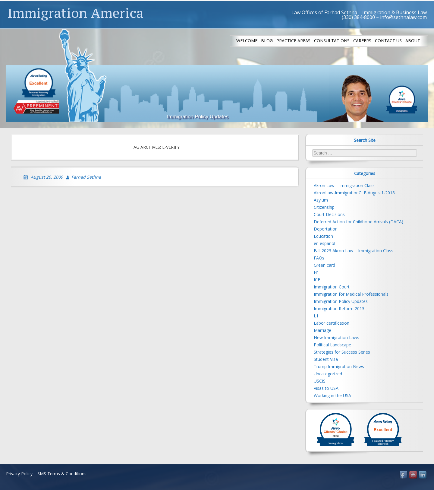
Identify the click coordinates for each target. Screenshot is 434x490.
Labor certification (331, 323)
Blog (267, 40)
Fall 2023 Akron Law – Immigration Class (353, 250)
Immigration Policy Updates (341, 301)
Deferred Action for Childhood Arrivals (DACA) (358, 221)
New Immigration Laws (336, 337)
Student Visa (326, 359)
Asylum (321, 200)
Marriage (322, 330)
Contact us (388, 40)
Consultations (332, 40)
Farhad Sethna (86, 177)
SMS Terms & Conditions (61, 473)
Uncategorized (328, 374)
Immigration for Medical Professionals (351, 294)
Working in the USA (332, 395)
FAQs (319, 258)
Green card (324, 265)
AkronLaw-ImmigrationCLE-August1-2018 (354, 193)
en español (324, 243)
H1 (316, 272)
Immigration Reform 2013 (339, 308)
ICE (317, 279)
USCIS (320, 381)
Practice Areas (293, 40)
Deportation (326, 229)
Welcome (246, 40)
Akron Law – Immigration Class (344, 185)
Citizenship (324, 207)
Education (323, 236)
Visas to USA (326, 388)
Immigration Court (332, 287)
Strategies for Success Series (342, 352)
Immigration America (75, 13)
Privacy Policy (19, 473)
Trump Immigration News (339, 366)
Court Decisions (329, 214)
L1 (316, 316)
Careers (362, 40)
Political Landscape (332, 345)
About (412, 40)
